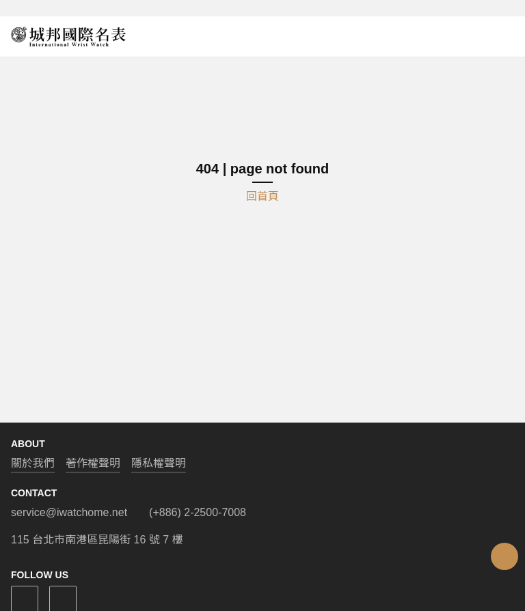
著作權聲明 (93, 463)
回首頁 (262, 196)
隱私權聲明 (158, 463)
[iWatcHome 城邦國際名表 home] (68, 37)
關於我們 (33, 463)
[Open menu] (508, 37)
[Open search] (492, 37)
